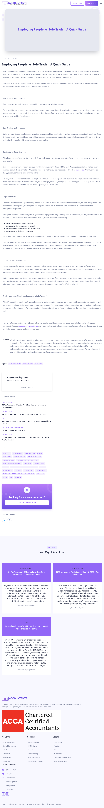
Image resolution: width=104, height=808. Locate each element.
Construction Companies (62, 758)
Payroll (30, 750)
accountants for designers (28, 326)
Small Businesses (9, 742)
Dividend (34, 467)
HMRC (14, 473)
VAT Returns (32, 746)
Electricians (58, 742)
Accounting (6, 453)
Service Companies (60, 761)
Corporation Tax (39, 463)
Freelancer (39, 363)
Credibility (14, 467)
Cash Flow (34, 460)
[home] (14, 3)
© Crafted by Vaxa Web (54, 804)
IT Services (57, 750)
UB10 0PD (9, 789)
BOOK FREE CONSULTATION (27, 503)
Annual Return (30, 453)
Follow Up (18, 470)
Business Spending (34, 456)
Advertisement (18, 453)
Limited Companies (9, 746)
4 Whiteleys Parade (12, 782)
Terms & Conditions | (9, 804)
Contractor (27, 463)
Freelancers (7, 758)
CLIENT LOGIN (77, 3)
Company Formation (35, 761)
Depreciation (24, 467)
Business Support (15, 363)
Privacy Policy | (21, 804)
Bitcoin (39, 453)
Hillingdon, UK (10, 786)
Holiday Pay (22, 473)
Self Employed (28, 363)
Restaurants (58, 754)
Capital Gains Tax (23, 460)
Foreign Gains (29, 470)
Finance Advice (8, 470)
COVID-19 (5, 467)
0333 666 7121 (11, 770)
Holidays (31, 473)
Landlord (18, 477)
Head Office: (10, 778)
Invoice (5, 477)
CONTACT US (91, 3)
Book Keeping (33, 754)
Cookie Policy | (41, 804)
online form (80, 170)
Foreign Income (41, 470)
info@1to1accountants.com (16, 774)
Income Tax (40, 473)
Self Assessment (34, 758)
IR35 (11, 477)
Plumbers (57, 746)
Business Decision (20, 456)
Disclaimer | (31, 804)
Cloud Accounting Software (12, 463)
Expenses (42, 467)
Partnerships (7, 754)
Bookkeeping (7, 456)
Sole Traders (7, 750)
